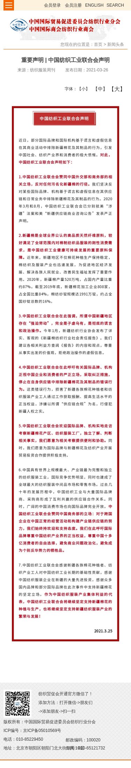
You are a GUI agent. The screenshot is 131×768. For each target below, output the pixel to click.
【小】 (82, 88)
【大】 (113, 89)
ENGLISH (94, 5)
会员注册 (73, 5)
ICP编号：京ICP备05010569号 (32, 730)
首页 (98, 44)
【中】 (97, 89)
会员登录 (52, 5)
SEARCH (115, 5)
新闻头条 (115, 44)
